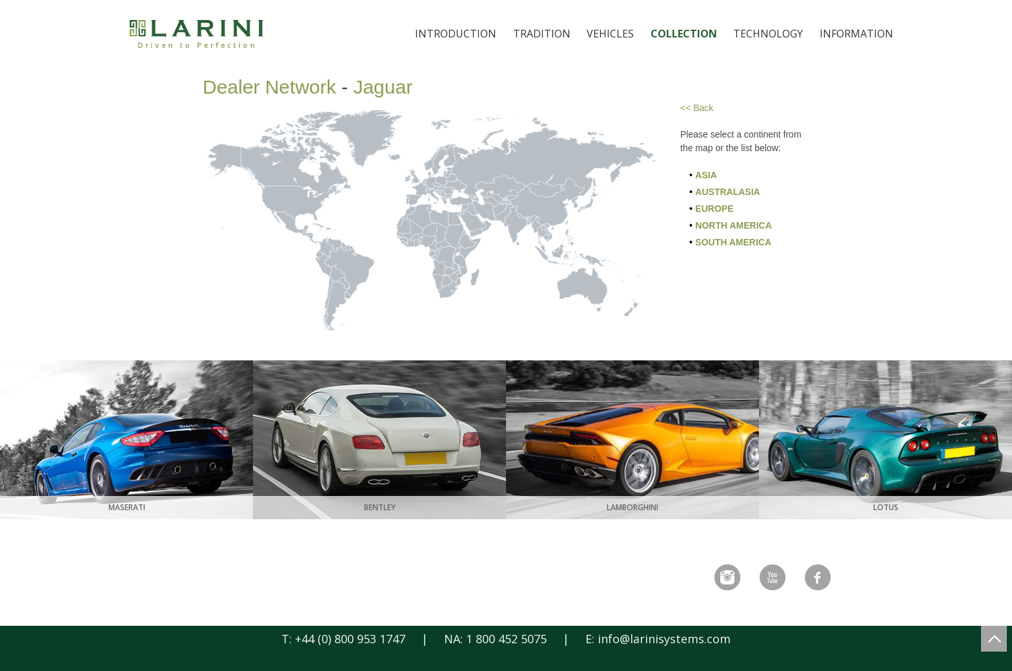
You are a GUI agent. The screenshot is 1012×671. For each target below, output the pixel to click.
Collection (684, 33)
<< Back (696, 108)
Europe (714, 208)
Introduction (455, 33)
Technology (768, 33)
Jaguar (382, 87)
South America (733, 242)
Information (856, 33)
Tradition (542, 33)
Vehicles (610, 33)
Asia (705, 175)
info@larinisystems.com (664, 638)
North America (733, 225)
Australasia (727, 192)
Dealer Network (269, 87)
